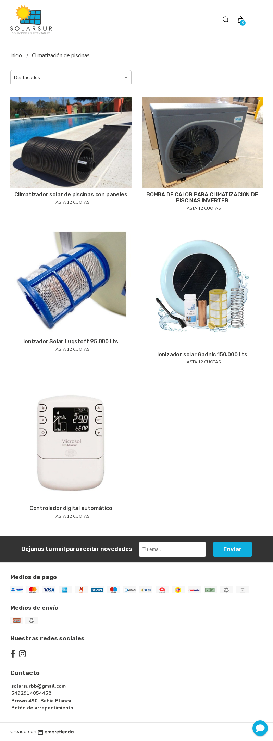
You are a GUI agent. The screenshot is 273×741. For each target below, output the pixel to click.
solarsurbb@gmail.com (38, 685)
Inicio (16, 55)
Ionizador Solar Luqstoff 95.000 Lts (70, 341)
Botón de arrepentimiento (42, 707)
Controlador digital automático (70, 508)
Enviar (232, 549)
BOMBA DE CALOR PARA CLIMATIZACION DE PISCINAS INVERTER (202, 197)
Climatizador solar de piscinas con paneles (70, 194)
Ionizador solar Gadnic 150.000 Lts (202, 354)
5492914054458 (31, 693)
